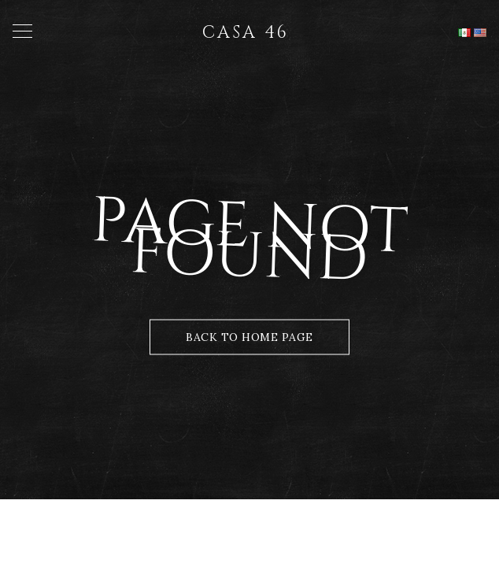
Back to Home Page (249, 337)
